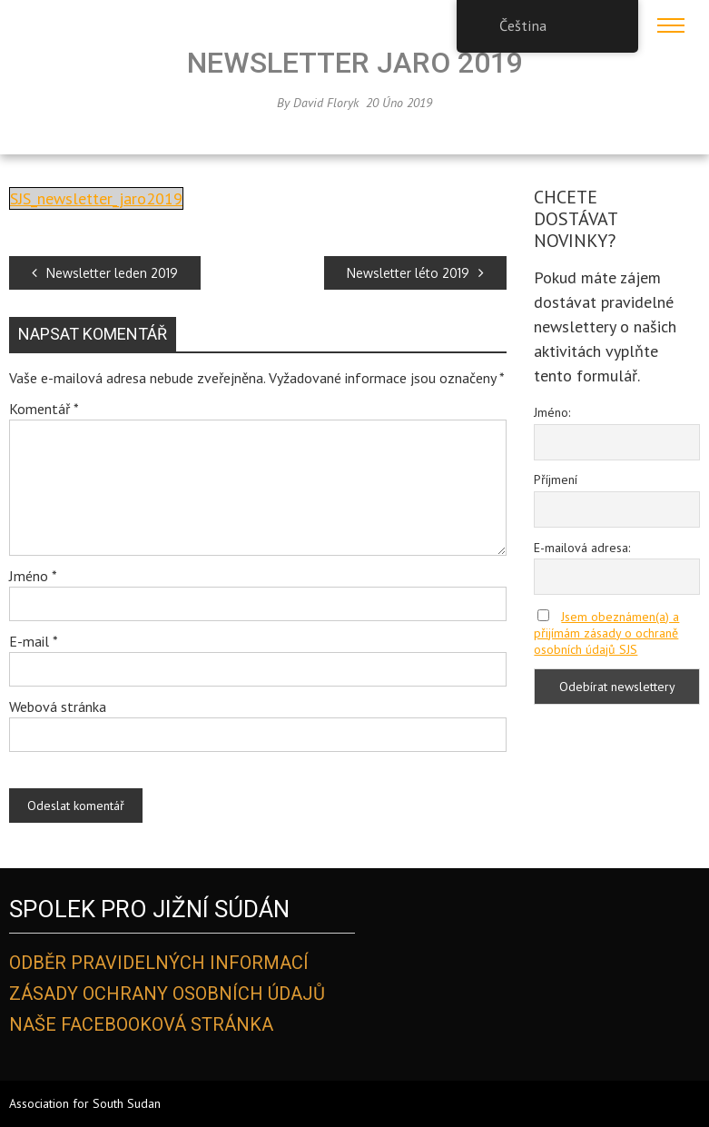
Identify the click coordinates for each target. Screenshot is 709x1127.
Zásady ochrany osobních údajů (167, 993)
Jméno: (552, 412)
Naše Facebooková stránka (141, 1024)
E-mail (33, 641)
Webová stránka (57, 706)
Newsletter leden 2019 (105, 273)
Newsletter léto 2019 (415, 273)
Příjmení (555, 479)
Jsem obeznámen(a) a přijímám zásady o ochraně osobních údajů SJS (606, 632)
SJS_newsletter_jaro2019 (96, 198)
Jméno (33, 576)
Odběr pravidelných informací (159, 963)
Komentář (44, 409)
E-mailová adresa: (582, 547)
